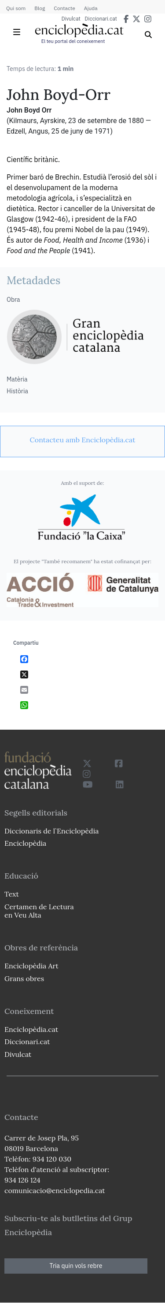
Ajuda (91, 8)
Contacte (64, 8)
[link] (82, 440)
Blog (39, 8)
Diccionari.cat (101, 19)
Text (11, 894)
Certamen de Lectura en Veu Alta (39, 910)
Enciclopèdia (25, 843)
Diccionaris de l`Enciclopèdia (51, 830)
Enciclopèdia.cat (31, 1029)
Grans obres (24, 978)
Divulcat (71, 19)
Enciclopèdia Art (31, 965)
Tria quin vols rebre (76, 1266)
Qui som (16, 8)
